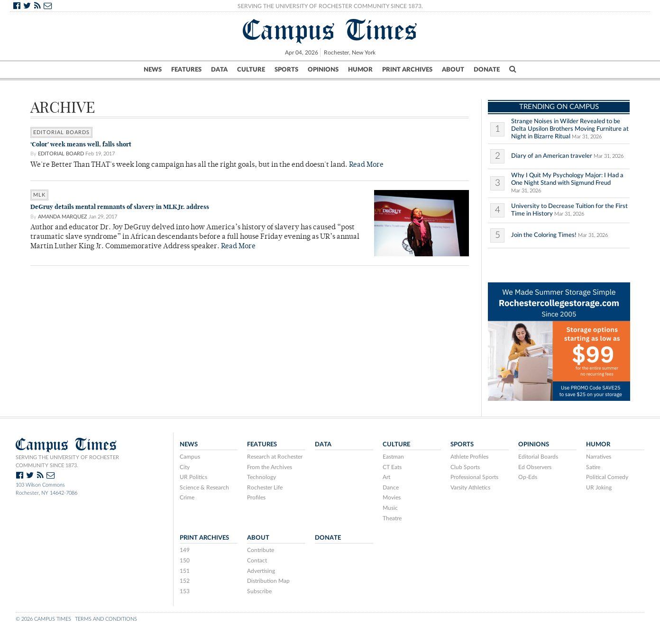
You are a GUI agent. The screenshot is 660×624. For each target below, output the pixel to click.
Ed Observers (534, 467)
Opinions (323, 69)
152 (185, 581)
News (153, 69)
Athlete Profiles (469, 457)
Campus (190, 457)
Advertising (261, 571)
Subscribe (259, 591)
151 (185, 571)
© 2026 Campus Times (43, 619)
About (453, 69)
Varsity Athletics (470, 487)
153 (185, 591)
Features (186, 69)
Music (390, 508)
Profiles (256, 497)
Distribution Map (268, 581)
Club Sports (465, 467)
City (185, 467)
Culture (251, 69)
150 (185, 560)
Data (219, 69)
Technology (261, 477)
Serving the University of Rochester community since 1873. (67, 461)
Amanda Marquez (62, 216)
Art (386, 477)
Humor (360, 69)
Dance (391, 487)
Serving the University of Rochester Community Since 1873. (330, 6)
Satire (593, 467)
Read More (366, 165)
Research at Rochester (274, 457)
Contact (257, 560)
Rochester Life (265, 487)
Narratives (598, 457)
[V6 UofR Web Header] (559, 341)
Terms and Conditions (106, 619)
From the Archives (269, 467)
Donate (487, 69)
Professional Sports (474, 477)
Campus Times (330, 30)
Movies (392, 497)
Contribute (260, 550)
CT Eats (392, 467)
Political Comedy (607, 477)
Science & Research (204, 487)
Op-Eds (527, 477)
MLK (39, 195)
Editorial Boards (61, 132)
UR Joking (599, 487)
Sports (286, 69)
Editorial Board (61, 153)
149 (185, 550)
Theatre (392, 518)
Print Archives (407, 69)
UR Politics (193, 477)
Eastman (393, 457)
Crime (187, 497)
